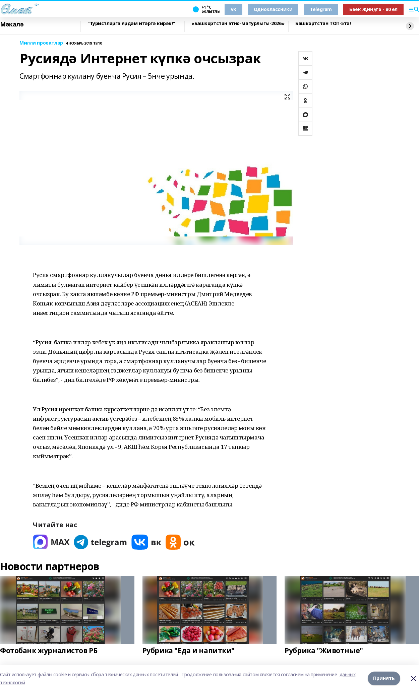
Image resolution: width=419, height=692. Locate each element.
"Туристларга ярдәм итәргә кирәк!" (131, 23)
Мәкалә (11, 24)
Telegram (321, 9)
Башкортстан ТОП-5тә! (323, 23)
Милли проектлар (41, 43)
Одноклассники (273, 9)
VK (233, 9)
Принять (384, 678)
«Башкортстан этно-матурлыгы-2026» (237, 23)
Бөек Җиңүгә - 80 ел (373, 9)
